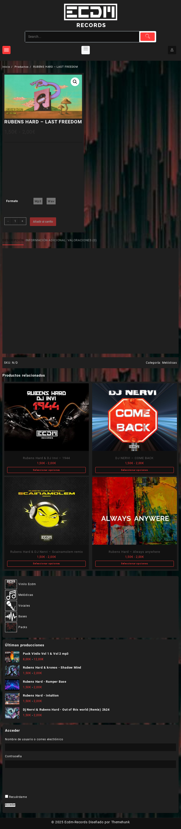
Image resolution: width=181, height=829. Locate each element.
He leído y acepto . (88, 454)
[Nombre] (90, 424)
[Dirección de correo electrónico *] (90, 439)
